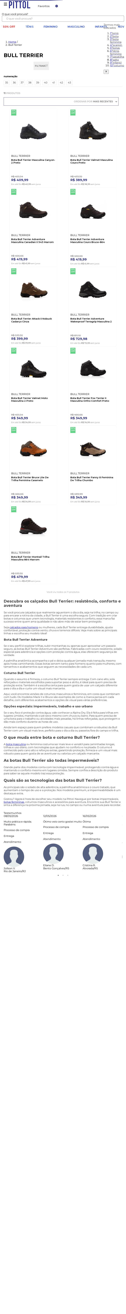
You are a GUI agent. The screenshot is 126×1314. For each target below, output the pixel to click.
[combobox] (63, 16)
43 (69, 81)
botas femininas (14, 801)
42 (61, 81)
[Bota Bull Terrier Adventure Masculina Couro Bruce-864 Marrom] (92, 225)
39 (37, 81)
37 (22, 81)
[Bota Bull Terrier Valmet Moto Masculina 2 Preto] (33, 384)
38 (29, 81)
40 (45, 81)
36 (14, 81)
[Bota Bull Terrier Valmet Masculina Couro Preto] (92, 146)
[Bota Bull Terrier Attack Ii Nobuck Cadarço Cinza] (33, 305)
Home (12, 41)
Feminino (50, 26)
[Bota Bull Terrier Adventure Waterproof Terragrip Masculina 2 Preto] (92, 305)
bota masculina (16, 743)
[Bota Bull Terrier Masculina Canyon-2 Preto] (33, 146)
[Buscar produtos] (119, 18)
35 (6, 81)
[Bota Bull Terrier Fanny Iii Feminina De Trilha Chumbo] (92, 464)
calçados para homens (24, 626)
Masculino (76, 26)
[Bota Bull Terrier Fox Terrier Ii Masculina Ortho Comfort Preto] (92, 384)
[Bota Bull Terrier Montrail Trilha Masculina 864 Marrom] (33, 543)
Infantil (102, 26)
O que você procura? (15, 13)
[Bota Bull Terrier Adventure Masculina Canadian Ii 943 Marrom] (33, 225)
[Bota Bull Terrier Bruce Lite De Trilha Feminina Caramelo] (33, 464)
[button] (63, 75)
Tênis (29, 26)
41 (53, 81)
